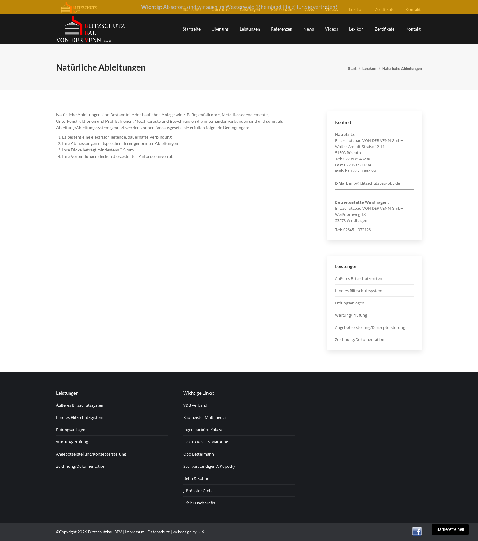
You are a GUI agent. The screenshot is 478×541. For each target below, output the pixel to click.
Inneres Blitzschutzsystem (358, 290)
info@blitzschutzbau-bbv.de (374, 183)
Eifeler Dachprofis (199, 503)
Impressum (134, 531)
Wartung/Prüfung (351, 315)
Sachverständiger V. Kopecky (209, 466)
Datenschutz (159, 531)
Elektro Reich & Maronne (205, 442)
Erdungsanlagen (349, 303)
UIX (201, 531)
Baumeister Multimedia (204, 417)
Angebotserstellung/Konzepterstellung (370, 327)
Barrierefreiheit (450, 529)
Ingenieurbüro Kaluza (202, 429)
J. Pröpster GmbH (199, 490)
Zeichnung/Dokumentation (359, 339)
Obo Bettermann (198, 454)
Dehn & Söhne (196, 478)
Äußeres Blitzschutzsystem (359, 278)
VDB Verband (195, 405)
